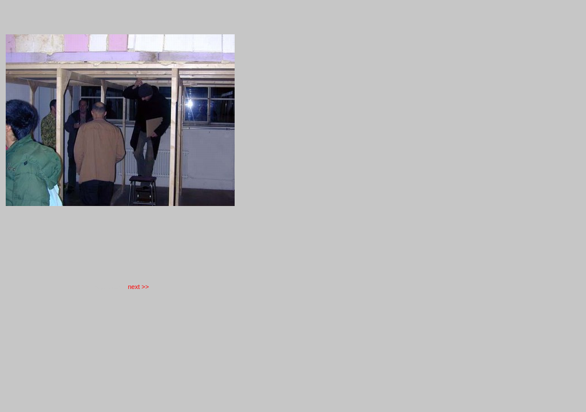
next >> (138, 286)
